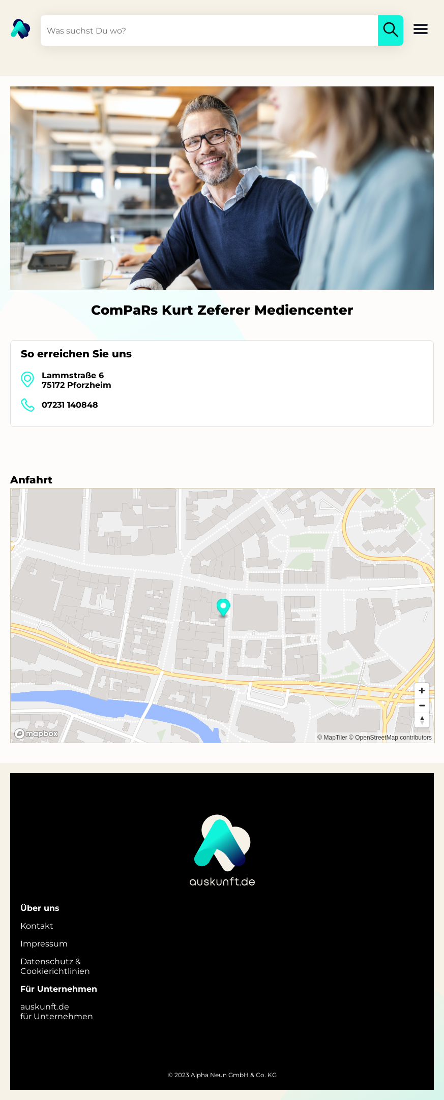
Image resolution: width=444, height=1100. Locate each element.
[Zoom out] (422, 705)
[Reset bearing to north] (422, 720)
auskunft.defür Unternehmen (56, 1011)
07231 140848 (70, 405)
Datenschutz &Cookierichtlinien (55, 966)
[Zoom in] (422, 690)
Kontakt (36, 926)
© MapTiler (332, 737)
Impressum (44, 944)
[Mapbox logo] (36, 734)
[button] (420, 30)
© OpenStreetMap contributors (390, 737)
